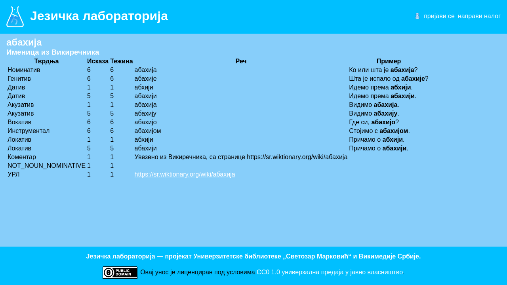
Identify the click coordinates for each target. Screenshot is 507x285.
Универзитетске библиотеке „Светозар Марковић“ (272, 256)
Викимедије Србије (389, 256)
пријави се (439, 16)
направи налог (479, 16)
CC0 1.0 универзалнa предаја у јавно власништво (330, 272)
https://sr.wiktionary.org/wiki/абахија (185, 174)
